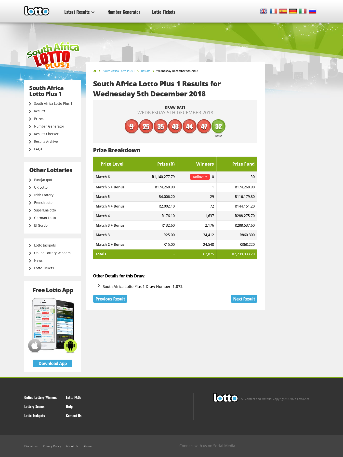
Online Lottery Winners (52, 253)
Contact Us (73, 415)
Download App (53, 363)
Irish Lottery (43, 195)
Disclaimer (31, 446)
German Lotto (45, 218)
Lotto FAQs (73, 397)
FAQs (38, 149)
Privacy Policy (52, 446)
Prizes (38, 119)
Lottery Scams (34, 406)
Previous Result (110, 298)
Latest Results (79, 12)
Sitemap (88, 446)
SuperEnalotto (45, 210)
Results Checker (46, 134)
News (38, 260)
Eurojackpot (43, 180)
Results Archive (46, 142)
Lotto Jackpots (45, 245)
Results (39, 111)
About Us (72, 446)
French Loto (43, 203)
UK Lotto (41, 187)
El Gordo (41, 225)
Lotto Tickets (163, 12)
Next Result (244, 298)
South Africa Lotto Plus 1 (53, 103)
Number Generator (123, 12)
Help (69, 406)
